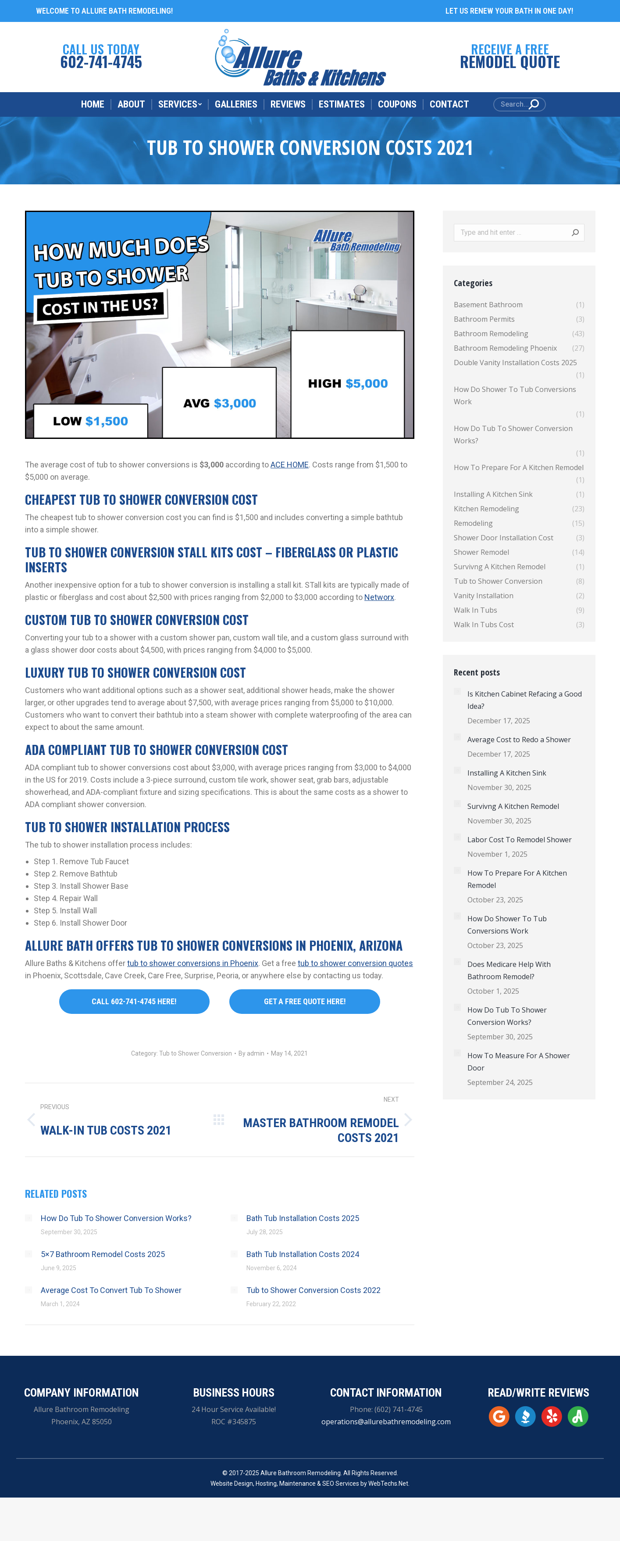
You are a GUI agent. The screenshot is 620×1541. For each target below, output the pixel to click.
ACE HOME (290, 464)
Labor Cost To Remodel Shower (519, 839)
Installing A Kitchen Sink (506, 773)
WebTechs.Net (388, 1483)
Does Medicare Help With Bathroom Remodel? (509, 970)
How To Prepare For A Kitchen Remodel (517, 879)
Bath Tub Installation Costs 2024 (302, 1254)
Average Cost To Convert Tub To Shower (111, 1290)
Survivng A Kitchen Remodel (513, 806)
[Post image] (28, 1217)
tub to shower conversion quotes (355, 963)
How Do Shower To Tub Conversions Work (507, 925)
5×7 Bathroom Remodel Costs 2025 (103, 1254)
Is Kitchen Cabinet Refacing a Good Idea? (524, 700)
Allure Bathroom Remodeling (300, 1472)
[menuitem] (93, 104)
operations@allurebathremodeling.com (386, 1421)
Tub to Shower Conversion (195, 1053)
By (251, 1053)
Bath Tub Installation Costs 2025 (302, 1218)
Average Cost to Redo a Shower (519, 739)
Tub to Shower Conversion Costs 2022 (313, 1290)
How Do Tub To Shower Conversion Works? (116, 1218)
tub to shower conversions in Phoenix (192, 963)
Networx (379, 597)
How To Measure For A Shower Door (518, 1062)
